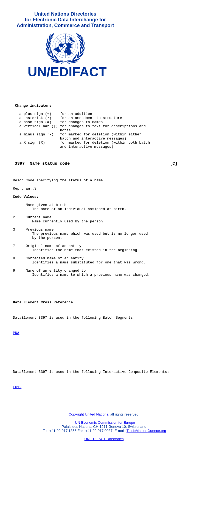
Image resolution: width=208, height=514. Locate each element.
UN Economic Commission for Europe (104, 477)
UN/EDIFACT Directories (104, 494)
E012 (17, 439)
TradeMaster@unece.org (146, 485)
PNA (16, 378)
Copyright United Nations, (89, 469)
